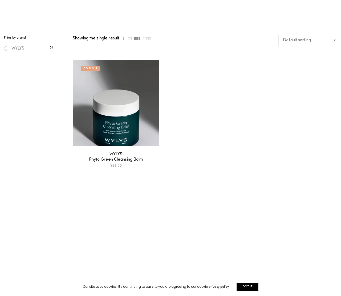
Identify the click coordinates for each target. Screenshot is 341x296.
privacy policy (219, 287)
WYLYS (14, 48)
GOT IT (247, 286)
